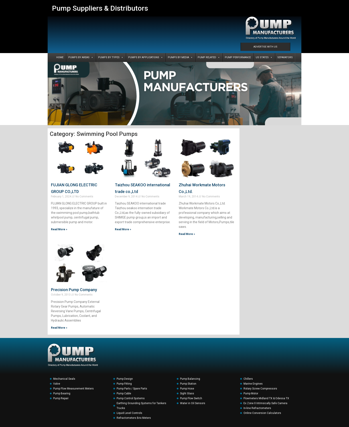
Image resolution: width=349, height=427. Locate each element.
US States (264, 57)
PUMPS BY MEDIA (180, 57)
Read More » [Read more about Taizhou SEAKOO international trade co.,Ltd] (123, 229)
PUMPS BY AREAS (80, 57)
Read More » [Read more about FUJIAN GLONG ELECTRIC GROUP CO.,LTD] (59, 229)
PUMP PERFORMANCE (238, 57)
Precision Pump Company (74, 289)
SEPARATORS (285, 57)
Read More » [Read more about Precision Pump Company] (59, 327)
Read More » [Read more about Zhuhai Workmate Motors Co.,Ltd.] (187, 234)
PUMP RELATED (209, 57)
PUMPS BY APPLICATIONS (145, 57)
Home (59, 57)
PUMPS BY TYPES (110, 57)
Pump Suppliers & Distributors (100, 8)
